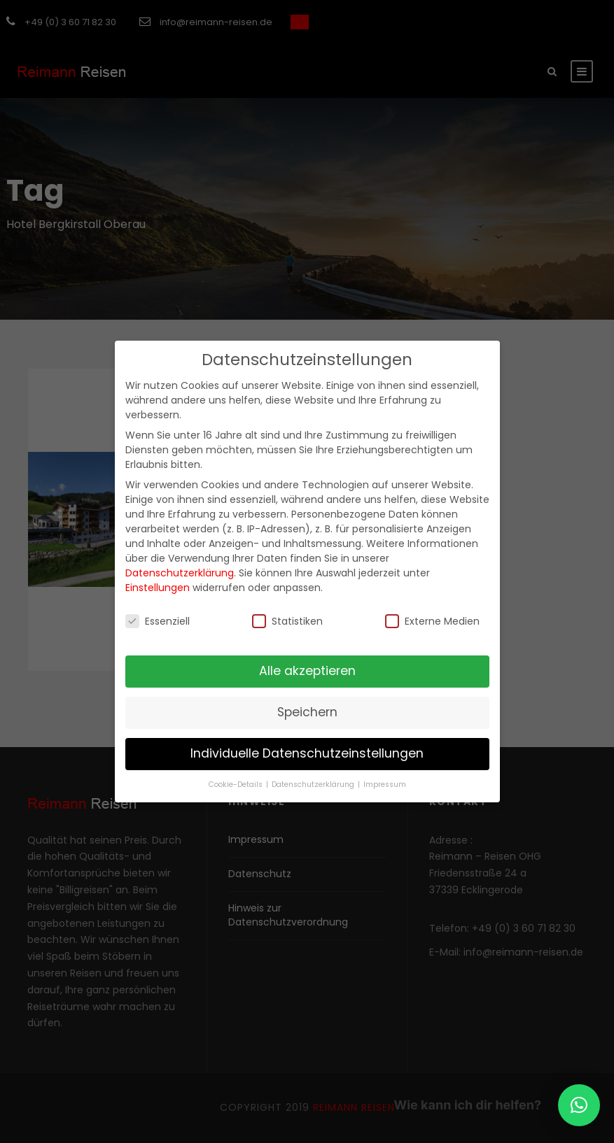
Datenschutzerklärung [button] (314, 784)
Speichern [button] (307, 712)
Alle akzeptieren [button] (307, 670)
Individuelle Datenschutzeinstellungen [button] (307, 753)
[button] (579, 1105)
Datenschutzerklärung (179, 573)
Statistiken (287, 621)
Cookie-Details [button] (237, 784)
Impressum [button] (384, 784)
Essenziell (157, 621)
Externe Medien (432, 621)
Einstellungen (157, 588)
